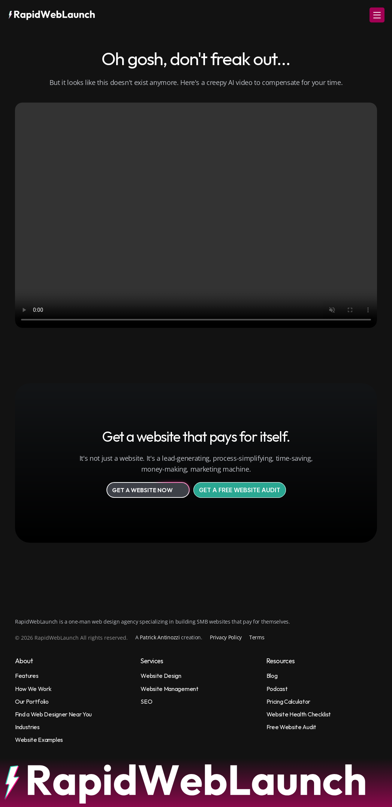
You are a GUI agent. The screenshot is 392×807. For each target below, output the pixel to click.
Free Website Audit (291, 727)
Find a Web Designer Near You (53, 714)
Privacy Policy (226, 637)
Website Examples (39, 739)
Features (26, 675)
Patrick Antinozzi (160, 637)
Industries (27, 727)
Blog (272, 675)
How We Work (33, 688)
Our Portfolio (32, 701)
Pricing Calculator (288, 701)
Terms (257, 637)
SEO (146, 701)
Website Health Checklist (298, 714)
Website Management (169, 688)
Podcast (277, 688)
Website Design (161, 675)
